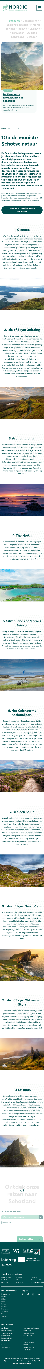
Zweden (32, 37)
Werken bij (19, 1282)
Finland (35, 24)
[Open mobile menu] (39, 7)
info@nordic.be (6, 1338)
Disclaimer (24, 1358)
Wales (3, 1314)
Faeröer (3, 1296)
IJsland (22, 28)
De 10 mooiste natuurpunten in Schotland (13, 97)
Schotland (17, 37)
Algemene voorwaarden (11, 1361)
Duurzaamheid (36, 1280)
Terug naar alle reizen (11, 1211)
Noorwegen (16, 33)
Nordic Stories (6, 1277)
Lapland (34, 28)
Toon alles (13, 20)
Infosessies (20, 1280)
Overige (32, 33)
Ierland (10, 28)
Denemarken (30, 20)
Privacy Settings (25, 1364)
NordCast (19, 1277)
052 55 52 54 (5, 1340)
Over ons (34, 1277)
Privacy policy (34, 1358)
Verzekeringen (25, 1361)
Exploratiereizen (17, 24)
